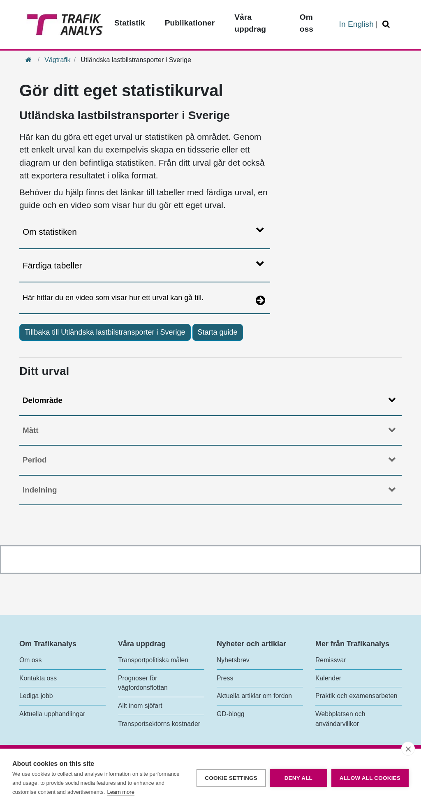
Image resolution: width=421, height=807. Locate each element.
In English (356, 24)
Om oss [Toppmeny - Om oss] (306, 23)
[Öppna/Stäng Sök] (387, 24)
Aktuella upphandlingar (52, 713)
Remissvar (330, 660)
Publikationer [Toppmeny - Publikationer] (190, 22)
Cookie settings (231, 778)
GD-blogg (230, 713)
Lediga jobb (36, 695)
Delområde (209, 400)
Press (225, 678)
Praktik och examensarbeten (356, 695)
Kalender (328, 678)
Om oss (30, 660)
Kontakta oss (38, 678)
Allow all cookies (370, 778)
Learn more (120, 792)
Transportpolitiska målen (153, 660)
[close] (408, 749)
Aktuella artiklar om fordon (254, 695)
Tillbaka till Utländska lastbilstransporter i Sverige (105, 332)
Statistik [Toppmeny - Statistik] (129, 22)
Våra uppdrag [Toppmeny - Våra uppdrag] (250, 23)
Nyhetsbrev (233, 660)
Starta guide (218, 332)
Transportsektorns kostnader (159, 723)
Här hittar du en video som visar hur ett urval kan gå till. (113, 298)
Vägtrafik (57, 59)
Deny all (298, 778)
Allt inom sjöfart (140, 705)
